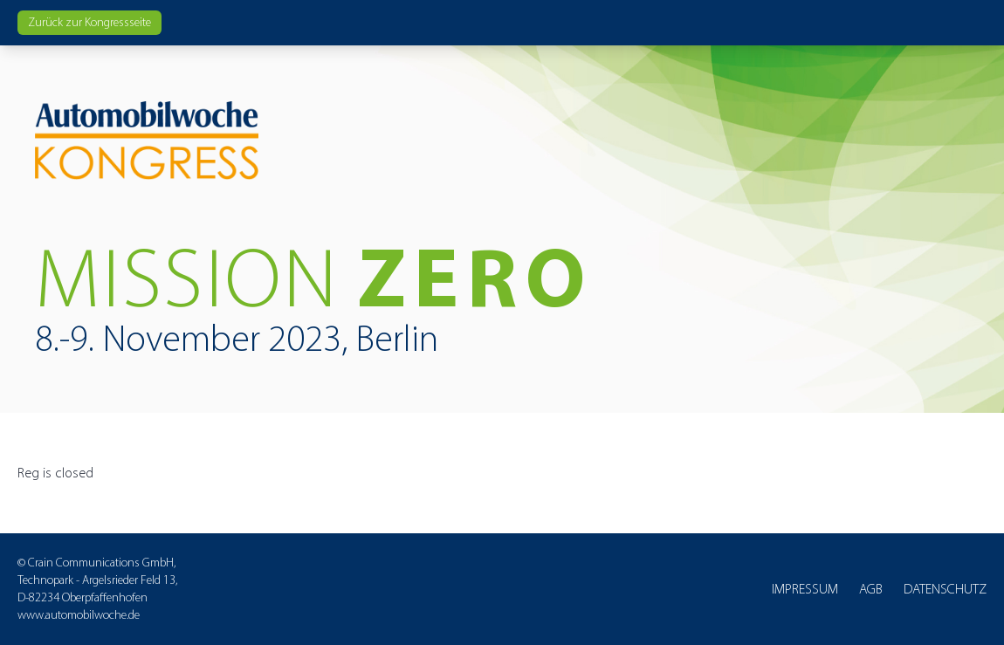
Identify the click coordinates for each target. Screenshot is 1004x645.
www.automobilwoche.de (78, 614)
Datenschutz (945, 588)
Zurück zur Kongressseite (89, 22)
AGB (871, 588)
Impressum (805, 588)
